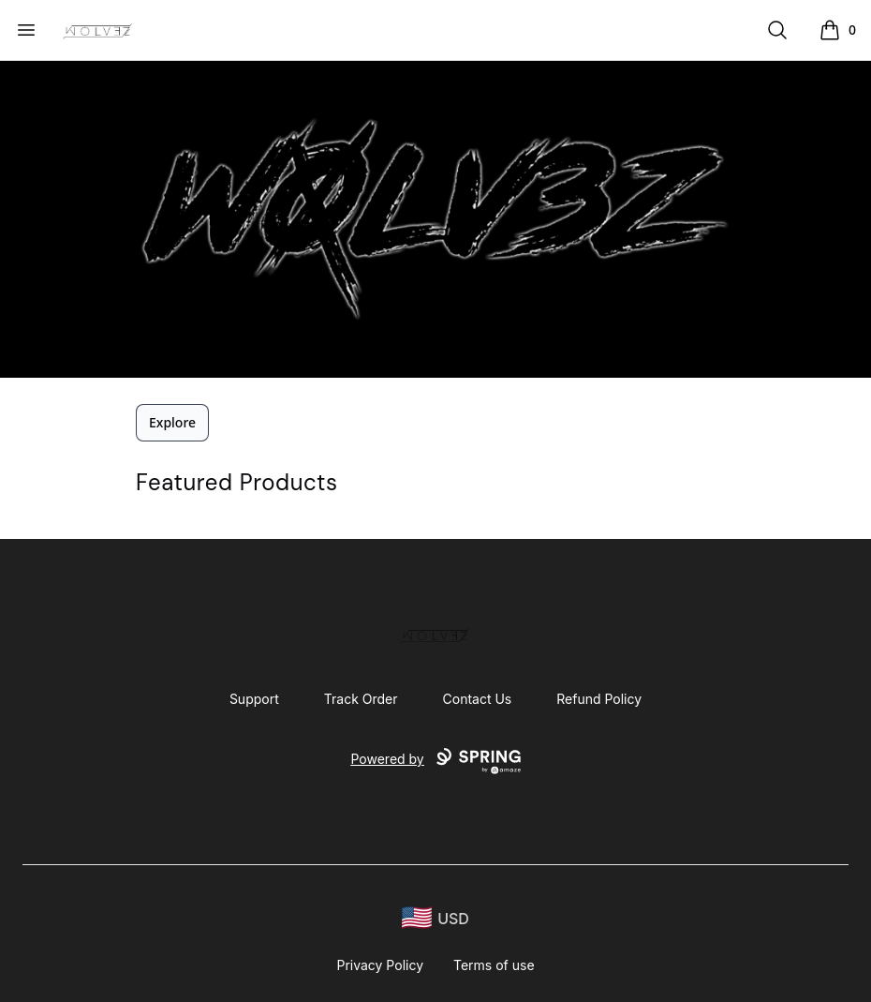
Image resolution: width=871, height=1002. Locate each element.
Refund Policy (599, 699)
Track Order (361, 699)
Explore (172, 422)
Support (254, 699)
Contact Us (477, 699)
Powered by (435, 761)
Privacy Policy (379, 965)
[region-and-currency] (435, 918)
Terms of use (494, 965)
